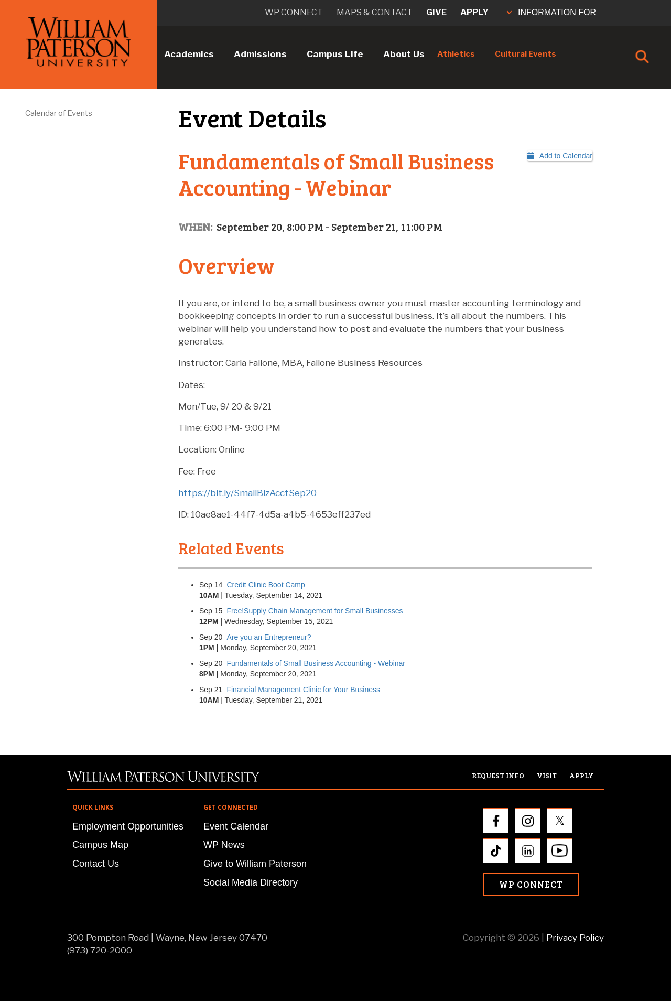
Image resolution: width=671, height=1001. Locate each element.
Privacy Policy (575, 937)
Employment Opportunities (127, 826)
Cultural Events (525, 54)
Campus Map (100, 844)
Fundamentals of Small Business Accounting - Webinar (315, 663)
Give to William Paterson (255, 863)
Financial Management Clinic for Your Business (303, 689)
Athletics (456, 54)
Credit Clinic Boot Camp (265, 584)
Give (436, 12)
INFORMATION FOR (551, 12)
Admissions (260, 54)
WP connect (294, 12)
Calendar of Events (58, 113)
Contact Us (95, 863)
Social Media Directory (250, 882)
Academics (189, 54)
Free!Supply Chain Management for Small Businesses (314, 611)
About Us (404, 54)
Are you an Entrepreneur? (275, 637)
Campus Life (335, 54)
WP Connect (531, 884)
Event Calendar (235, 826)
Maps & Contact (375, 12)
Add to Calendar (559, 156)
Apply (474, 12)
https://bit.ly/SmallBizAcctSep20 (247, 493)
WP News (224, 844)
